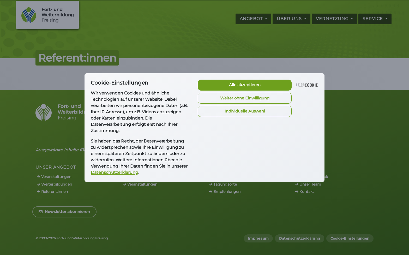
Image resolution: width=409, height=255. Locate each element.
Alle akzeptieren (245, 84)
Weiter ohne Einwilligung (244, 98)
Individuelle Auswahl (245, 111)
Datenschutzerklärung (114, 172)
